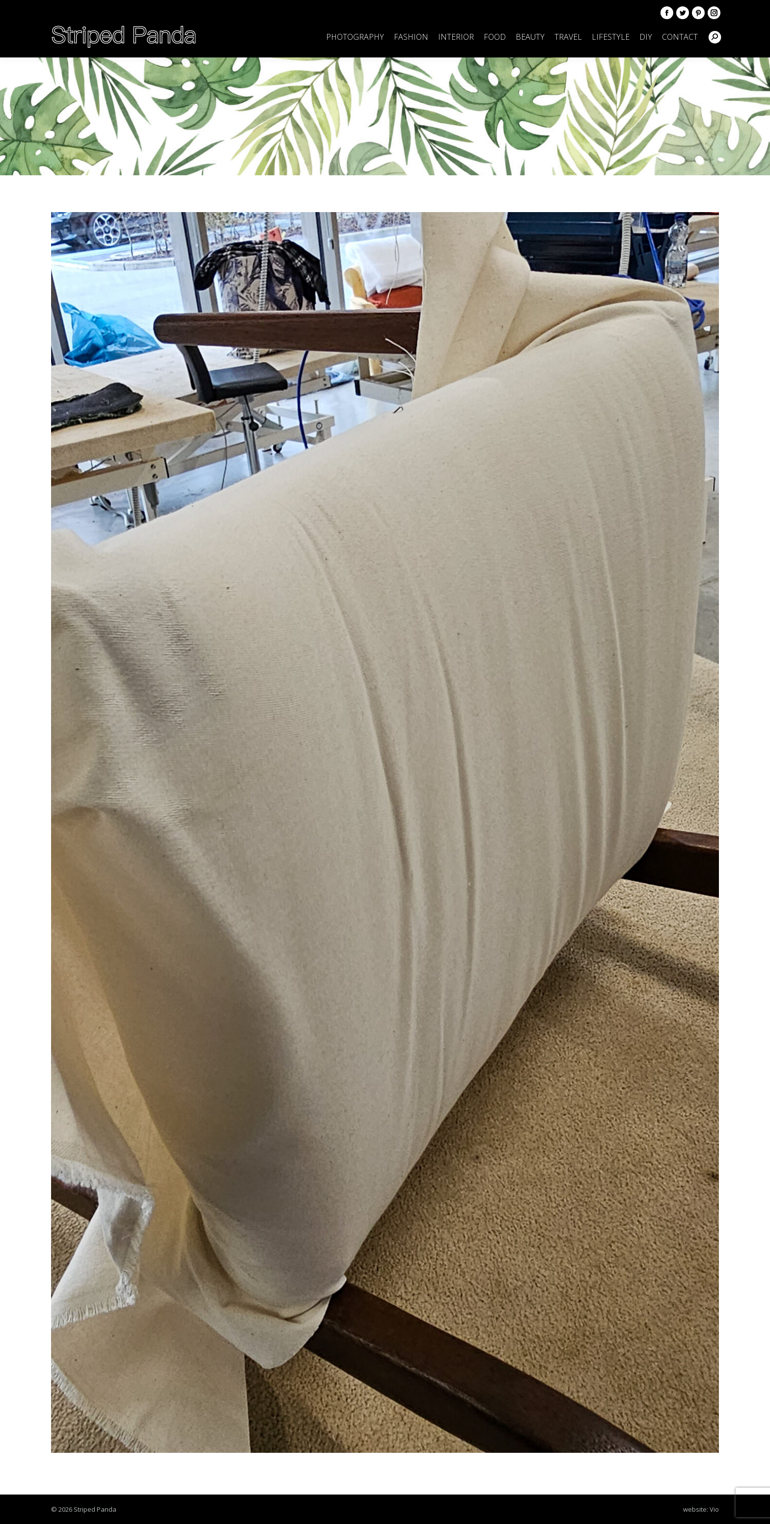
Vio (714, 1509)
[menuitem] (355, 37)
